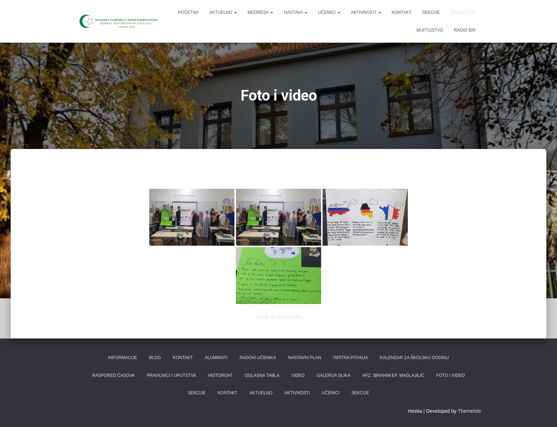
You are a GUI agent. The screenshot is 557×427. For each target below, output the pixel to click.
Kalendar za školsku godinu (414, 357)
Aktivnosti (366, 12)
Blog (155, 357)
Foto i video (450, 375)
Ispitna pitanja (350, 357)
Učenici (329, 12)
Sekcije (431, 12)
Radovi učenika (257, 357)
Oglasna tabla (262, 375)
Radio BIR (465, 30)
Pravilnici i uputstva (171, 375)
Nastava (295, 12)
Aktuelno (223, 12)
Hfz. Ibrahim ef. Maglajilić (393, 375)
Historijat (220, 375)
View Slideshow (278, 317)
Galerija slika (334, 375)
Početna (188, 12)
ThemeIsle (469, 411)
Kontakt (402, 12)
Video (297, 375)
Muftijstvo (429, 30)
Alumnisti (216, 357)
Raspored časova (113, 375)
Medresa (260, 12)
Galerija (463, 12)
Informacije (122, 357)
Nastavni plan (304, 357)
